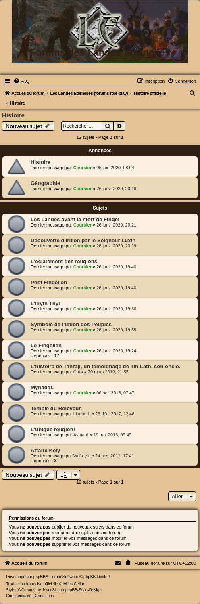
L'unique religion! (53, 429)
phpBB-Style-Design (83, 590)
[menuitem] (21, 81)
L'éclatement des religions (64, 261)
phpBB (39, 577)
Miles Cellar (73, 584)
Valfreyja (81, 455)
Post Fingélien (49, 282)
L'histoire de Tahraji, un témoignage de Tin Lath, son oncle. (105, 366)
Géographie (45, 183)
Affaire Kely (45, 450)
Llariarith (81, 413)
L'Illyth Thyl (45, 303)
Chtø (78, 371)
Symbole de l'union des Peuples (71, 324)
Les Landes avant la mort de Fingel (75, 219)
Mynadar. (42, 387)
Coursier (82, 167)
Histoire (13, 115)
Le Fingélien (46, 345)
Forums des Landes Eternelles (100, 52)
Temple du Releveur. (56, 408)
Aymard (81, 434)
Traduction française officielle (32, 584)
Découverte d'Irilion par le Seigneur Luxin (83, 240)
